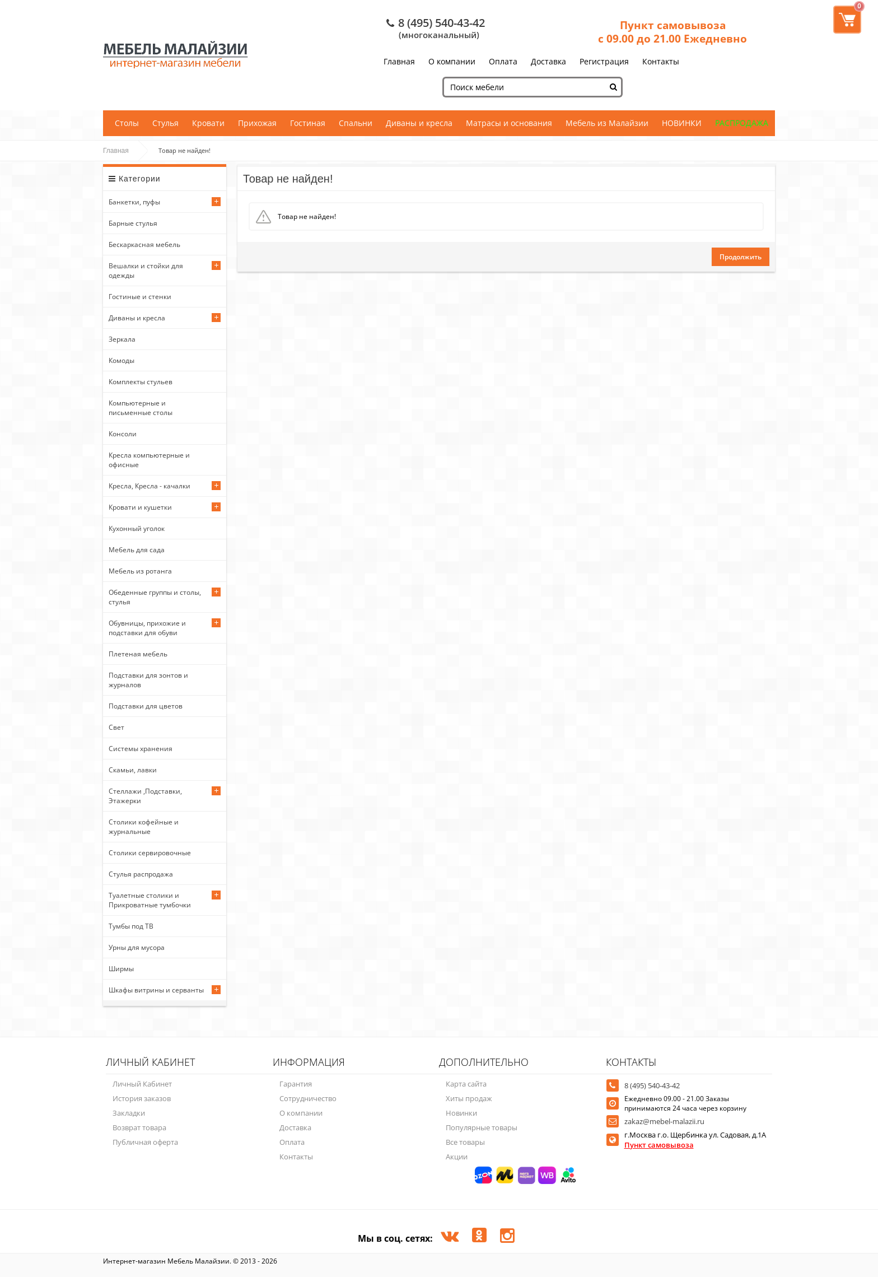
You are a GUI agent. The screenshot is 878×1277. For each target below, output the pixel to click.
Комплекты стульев (140, 381)
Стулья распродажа (141, 874)
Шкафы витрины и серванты (156, 990)
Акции (457, 1157)
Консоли (123, 434)
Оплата (503, 61)
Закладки (129, 1113)
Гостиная (307, 123)
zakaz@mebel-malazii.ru (664, 1121)
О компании (451, 61)
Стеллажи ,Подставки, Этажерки (145, 795)
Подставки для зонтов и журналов (148, 679)
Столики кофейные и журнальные (144, 826)
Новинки (461, 1113)
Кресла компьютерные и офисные (149, 459)
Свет (116, 727)
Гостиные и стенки (140, 296)
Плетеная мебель (138, 654)
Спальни (355, 123)
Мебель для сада (137, 549)
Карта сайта (466, 1084)
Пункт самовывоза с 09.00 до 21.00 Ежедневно (672, 31)
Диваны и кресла (419, 123)
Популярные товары (481, 1127)
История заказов (142, 1098)
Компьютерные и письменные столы (140, 407)
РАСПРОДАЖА (741, 123)
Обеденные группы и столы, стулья (155, 597)
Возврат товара (139, 1127)
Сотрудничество (308, 1098)
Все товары (465, 1142)
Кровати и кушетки (140, 507)
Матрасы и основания (509, 123)
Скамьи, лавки (133, 770)
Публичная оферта (145, 1142)
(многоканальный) (439, 34)
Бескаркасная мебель (144, 244)
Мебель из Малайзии (607, 123)
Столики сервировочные (150, 852)
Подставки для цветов (146, 706)
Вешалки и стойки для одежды (146, 270)
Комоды (121, 360)
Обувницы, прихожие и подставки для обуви (147, 627)
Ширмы (121, 968)
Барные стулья (133, 223)
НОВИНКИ (682, 123)
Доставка (548, 61)
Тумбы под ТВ (131, 926)
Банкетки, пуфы (134, 202)
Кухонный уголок (137, 528)
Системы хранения (140, 748)
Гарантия (295, 1084)
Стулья (165, 123)
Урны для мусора (137, 947)
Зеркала (122, 339)
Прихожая (257, 123)
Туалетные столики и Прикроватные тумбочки (150, 900)
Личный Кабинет (142, 1084)
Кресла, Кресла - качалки (149, 486)
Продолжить (741, 257)
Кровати (208, 123)
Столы (127, 123)
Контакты (660, 61)
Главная (399, 61)
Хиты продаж (469, 1098)
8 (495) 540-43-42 (441, 22)
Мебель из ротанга (140, 571)
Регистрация (604, 61)
